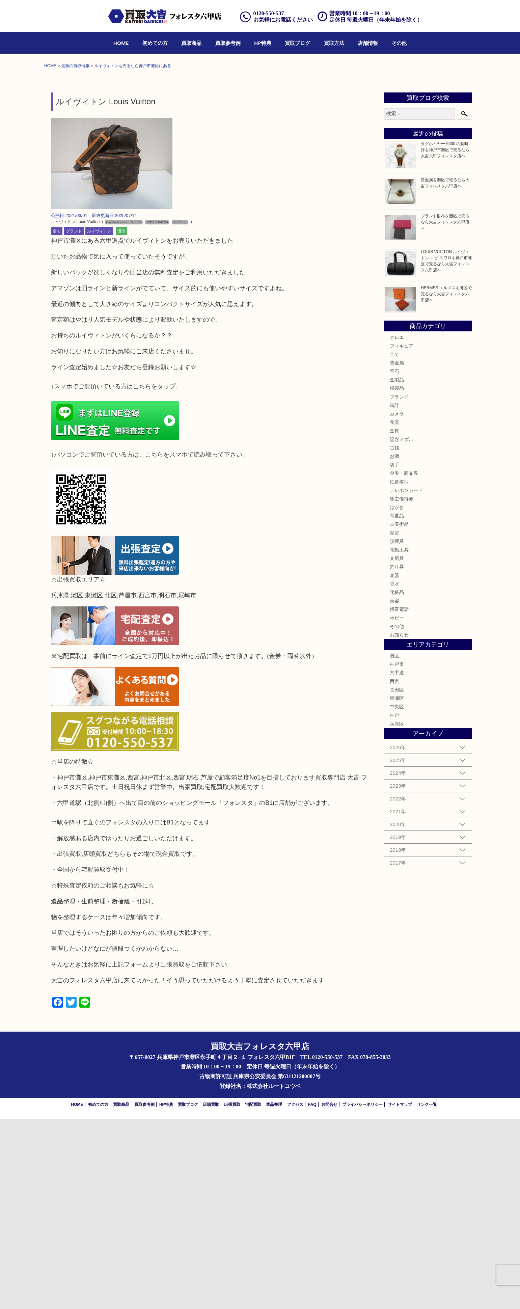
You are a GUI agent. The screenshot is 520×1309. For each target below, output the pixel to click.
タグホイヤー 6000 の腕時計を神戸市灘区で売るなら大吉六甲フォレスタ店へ (445, 340)
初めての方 (155, 42)
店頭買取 (211, 1294)
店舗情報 (368, 42)
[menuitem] (121, 42)
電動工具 (399, 740)
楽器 (394, 765)
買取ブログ (297, 42)
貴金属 (397, 552)
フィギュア (401, 536)
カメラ (397, 604)
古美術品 (399, 714)
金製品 (397, 570)
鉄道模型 (399, 672)
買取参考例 (228, 42)
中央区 (397, 897)
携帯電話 (399, 799)
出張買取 (232, 1294)
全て (57, 421)
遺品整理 (274, 1294)
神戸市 (397, 854)
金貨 (394, 621)
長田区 (397, 879)
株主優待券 (401, 688)
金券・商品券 (404, 663)
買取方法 (334, 42)
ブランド (74, 421)
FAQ (312, 1294)
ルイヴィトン (99, 421)
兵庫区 (397, 914)
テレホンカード (406, 680)
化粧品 (397, 782)
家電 (394, 723)
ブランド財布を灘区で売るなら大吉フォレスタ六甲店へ (445, 412)
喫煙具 (397, 731)
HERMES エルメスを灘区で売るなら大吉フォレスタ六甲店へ (446, 483)
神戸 (394, 905)
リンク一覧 (427, 1294)
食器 (394, 612)
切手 (394, 655)
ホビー (397, 808)
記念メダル (401, 629)
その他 (399, 42)
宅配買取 (253, 1294)
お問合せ (329, 1294)
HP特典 (262, 42)
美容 (394, 791)
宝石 (394, 561)
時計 (394, 595)
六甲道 (397, 863)
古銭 (394, 637)
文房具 (397, 748)
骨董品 (397, 706)
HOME (121, 42)
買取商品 (191, 42)
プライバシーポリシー (362, 1294)
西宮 (394, 871)
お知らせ (399, 824)
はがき (397, 697)
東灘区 (397, 888)
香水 (394, 773)
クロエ (397, 527)
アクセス (295, 1294)
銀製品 (397, 578)
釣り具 (397, 757)
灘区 (121, 421)
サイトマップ (400, 1294)
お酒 (394, 646)
